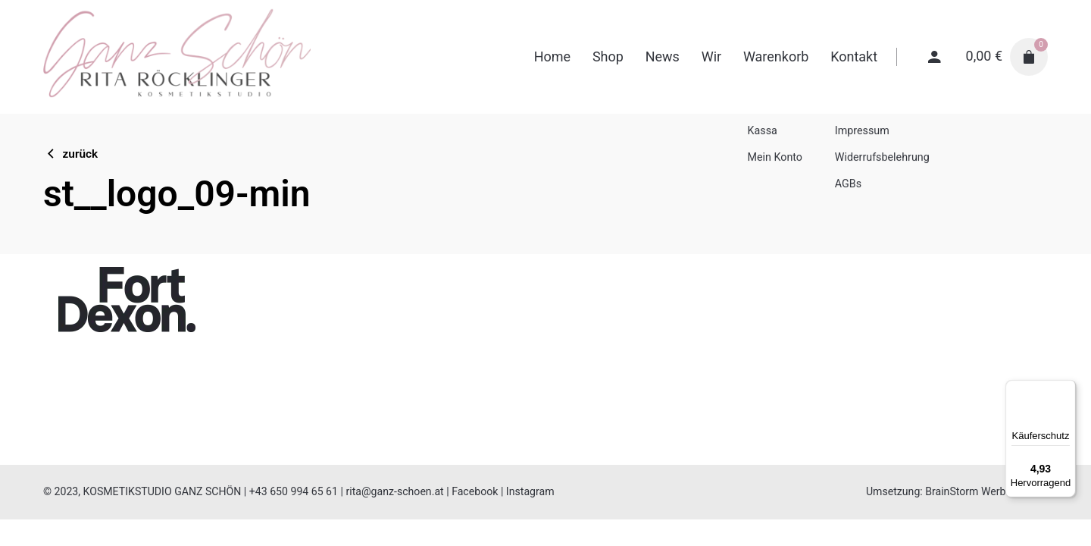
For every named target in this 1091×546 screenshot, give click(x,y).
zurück (70, 154)
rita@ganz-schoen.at (394, 491)
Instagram (530, 491)
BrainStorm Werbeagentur (986, 491)
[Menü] (1067, 389)
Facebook (475, 491)
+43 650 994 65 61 (293, 491)
